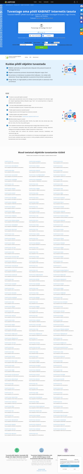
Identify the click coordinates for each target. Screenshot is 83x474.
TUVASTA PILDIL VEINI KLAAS (11, 229)
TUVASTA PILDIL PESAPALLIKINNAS (12, 220)
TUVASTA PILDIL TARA (33, 329)
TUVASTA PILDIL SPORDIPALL (11, 215)
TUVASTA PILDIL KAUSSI (58, 234)
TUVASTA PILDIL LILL (33, 338)
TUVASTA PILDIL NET (57, 365)
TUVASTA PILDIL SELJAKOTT (59, 197)
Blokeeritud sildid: (46, 45)
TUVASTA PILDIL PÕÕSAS (10, 306)
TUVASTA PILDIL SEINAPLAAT (35, 424)
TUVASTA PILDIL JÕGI (9, 383)
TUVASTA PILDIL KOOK (9, 252)
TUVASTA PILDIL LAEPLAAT (10, 315)
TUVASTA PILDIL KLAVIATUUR (11, 274)
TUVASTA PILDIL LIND (9, 184)
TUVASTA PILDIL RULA (33, 220)
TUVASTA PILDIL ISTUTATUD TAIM (12, 256)
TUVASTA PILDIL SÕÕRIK (58, 247)
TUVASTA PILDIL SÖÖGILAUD (11, 261)
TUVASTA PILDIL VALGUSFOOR (11, 175)
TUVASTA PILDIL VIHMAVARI (10, 202)
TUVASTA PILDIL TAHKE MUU (11, 401)
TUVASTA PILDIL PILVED (10, 320)
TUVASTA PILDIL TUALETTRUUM (11, 265)
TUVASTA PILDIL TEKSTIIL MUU (35, 410)
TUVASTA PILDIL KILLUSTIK (34, 347)
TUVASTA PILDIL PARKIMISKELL (35, 179)
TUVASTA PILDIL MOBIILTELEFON (36, 274)
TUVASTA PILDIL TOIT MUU (10, 342)
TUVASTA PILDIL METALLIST (59, 356)
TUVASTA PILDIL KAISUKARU (10, 293)
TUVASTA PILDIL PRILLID (58, 202)
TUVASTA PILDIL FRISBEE (10, 211)
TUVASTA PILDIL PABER (9, 370)
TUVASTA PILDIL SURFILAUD (59, 220)
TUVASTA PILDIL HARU (9, 302)
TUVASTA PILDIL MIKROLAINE (59, 274)
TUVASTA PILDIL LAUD (58, 261)
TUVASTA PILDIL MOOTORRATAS (11, 166)
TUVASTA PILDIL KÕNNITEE (34, 370)
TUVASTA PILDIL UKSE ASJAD (11, 329)
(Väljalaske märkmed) (41, 470)
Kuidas (26, 57)
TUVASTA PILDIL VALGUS (10, 356)
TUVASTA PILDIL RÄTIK (58, 410)
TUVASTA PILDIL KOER (58, 184)
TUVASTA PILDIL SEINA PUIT (59, 424)
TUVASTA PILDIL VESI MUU (10, 429)
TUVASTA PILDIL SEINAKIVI (10, 424)
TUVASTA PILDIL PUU (9, 415)
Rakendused (35, 57)
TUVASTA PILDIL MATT (33, 356)
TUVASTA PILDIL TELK (9, 410)
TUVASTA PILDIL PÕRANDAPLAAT (60, 333)
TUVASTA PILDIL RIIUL (57, 392)
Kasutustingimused (53, 37)
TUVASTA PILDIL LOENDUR (34, 320)
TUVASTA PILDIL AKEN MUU (10, 433)
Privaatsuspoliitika (61, 37)
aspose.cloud (49, 18)
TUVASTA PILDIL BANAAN (10, 238)
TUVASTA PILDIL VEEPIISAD (34, 429)
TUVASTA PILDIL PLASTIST (34, 374)
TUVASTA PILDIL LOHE (33, 215)
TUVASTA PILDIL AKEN (33, 261)
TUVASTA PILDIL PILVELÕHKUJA (35, 397)
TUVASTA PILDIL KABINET (34, 306)
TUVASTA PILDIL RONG (9, 170)
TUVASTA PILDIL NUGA (9, 234)
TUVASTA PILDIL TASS (33, 229)
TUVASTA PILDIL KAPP (57, 320)
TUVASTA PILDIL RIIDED (58, 315)
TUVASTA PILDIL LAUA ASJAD (35, 324)
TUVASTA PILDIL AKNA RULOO (59, 429)
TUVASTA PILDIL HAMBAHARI (59, 293)
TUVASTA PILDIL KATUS (9, 388)
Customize (65, 469)
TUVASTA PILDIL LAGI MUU (59, 311)
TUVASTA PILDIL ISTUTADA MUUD (12, 374)
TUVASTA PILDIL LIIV (9, 392)
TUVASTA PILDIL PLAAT (58, 224)
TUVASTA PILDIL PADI (57, 370)
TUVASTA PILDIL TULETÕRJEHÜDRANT (37, 175)
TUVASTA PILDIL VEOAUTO (34, 170)
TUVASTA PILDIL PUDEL (34, 224)
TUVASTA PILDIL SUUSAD (34, 211)
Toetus (40, 1)
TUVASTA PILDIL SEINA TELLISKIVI (60, 415)
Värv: (55, 42)
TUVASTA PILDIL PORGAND (59, 243)
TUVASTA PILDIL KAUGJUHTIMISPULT (61, 270)
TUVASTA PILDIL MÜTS (33, 197)
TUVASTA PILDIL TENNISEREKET (11, 224)
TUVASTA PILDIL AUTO (58, 161)
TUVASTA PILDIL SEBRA (58, 193)
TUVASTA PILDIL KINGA (34, 202)
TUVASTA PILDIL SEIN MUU (34, 420)
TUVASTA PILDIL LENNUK (34, 166)
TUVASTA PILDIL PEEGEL (58, 256)
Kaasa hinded (37, 42)
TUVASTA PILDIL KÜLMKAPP (10, 283)
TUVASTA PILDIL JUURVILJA (34, 415)
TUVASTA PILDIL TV (57, 265)
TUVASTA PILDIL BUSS (57, 166)
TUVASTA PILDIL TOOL (33, 252)
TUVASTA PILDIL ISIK (9, 161)
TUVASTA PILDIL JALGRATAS (35, 161)
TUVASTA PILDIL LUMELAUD (59, 211)
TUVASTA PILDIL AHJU (9, 279)
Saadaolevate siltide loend (65, 44)
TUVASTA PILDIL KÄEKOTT (10, 206)
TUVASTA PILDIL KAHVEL (58, 229)
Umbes (52, 1)
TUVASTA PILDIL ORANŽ (10, 243)
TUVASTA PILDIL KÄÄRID (58, 288)
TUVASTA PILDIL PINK (57, 179)
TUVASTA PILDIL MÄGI (9, 352)
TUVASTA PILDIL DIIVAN (58, 252)
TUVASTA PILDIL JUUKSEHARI (11, 297)
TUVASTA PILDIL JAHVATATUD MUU (60, 347)
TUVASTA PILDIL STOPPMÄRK (11, 179)
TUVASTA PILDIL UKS (33, 265)
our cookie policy (67, 463)
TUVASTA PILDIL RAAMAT (58, 283)
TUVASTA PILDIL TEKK (57, 297)
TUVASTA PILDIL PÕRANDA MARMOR (61, 329)
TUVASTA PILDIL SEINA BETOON (11, 420)
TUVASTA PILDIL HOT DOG (10, 247)
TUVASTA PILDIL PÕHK (9, 406)
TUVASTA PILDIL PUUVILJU (34, 342)
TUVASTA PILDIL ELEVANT (10, 193)
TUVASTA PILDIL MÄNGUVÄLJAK (11, 379)
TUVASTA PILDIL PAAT (57, 170)
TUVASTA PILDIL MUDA (9, 365)
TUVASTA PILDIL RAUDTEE (58, 379)
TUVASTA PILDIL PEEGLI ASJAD (11, 361)
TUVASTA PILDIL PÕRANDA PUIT (11, 338)
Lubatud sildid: (22, 45)
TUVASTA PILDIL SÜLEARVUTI (11, 270)
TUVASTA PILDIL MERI (33, 392)
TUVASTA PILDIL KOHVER (58, 206)
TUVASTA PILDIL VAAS (33, 288)
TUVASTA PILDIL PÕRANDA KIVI (35, 333)
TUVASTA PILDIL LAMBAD (34, 188)
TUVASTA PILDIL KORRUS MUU (11, 333)
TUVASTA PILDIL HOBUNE (10, 188)
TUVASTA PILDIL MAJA (33, 352)
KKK (30, 57)
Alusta (41, 47)
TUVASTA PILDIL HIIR (33, 270)
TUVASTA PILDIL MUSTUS (58, 324)
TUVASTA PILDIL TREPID (34, 401)
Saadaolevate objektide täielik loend (30, 116)
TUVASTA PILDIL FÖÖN (33, 293)
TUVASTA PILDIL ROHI (9, 347)
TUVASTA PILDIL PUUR (58, 306)
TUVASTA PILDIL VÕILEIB (58, 238)
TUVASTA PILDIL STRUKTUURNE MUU (37, 406)
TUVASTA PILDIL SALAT (58, 388)
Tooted (35, 1)
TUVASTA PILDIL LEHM (58, 188)
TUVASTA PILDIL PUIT (33, 433)
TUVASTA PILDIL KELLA (9, 288)
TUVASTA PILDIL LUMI (57, 397)
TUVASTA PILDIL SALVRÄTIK (34, 365)
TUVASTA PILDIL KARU (33, 193)
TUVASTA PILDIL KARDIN (10, 324)
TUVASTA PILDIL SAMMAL (34, 361)
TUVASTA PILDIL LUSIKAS (34, 234)
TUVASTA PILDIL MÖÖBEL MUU (59, 342)
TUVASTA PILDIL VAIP (33, 311)
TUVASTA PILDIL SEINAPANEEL (59, 420)
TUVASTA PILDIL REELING (34, 379)
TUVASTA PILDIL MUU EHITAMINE (60, 302)
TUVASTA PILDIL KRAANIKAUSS (59, 279)
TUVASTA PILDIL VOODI (34, 256)
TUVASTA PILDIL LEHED (58, 352)
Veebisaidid (46, 1)
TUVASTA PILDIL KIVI (57, 383)
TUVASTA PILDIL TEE (33, 383)
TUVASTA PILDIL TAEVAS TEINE (11, 397)
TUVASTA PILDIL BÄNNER (34, 297)
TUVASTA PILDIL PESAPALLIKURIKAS (60, 215)
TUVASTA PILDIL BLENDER (34, 283)
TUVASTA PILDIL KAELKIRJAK (10, 197)
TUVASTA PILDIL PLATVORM (59, 374)
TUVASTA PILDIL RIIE (33, 315)
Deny (75, 469)
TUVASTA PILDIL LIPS (33, 206)
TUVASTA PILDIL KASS (33, 184)
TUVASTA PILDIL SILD (33, 302)
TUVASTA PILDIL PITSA (33, 247)
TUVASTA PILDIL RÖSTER (34, 279)
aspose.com (39, 18)
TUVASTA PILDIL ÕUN (33, 238)
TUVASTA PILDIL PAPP (9, 311)
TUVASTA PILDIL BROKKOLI (34, 243)
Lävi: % (45, 42)
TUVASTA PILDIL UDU (57, 338)
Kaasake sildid (28, 42)
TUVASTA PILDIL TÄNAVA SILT (59, 175)
